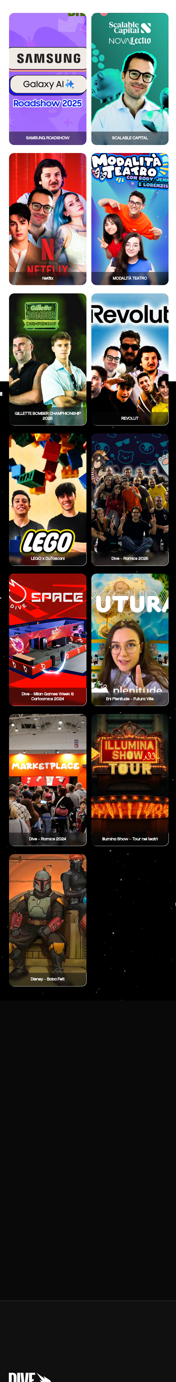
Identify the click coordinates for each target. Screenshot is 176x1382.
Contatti (145, 9)
